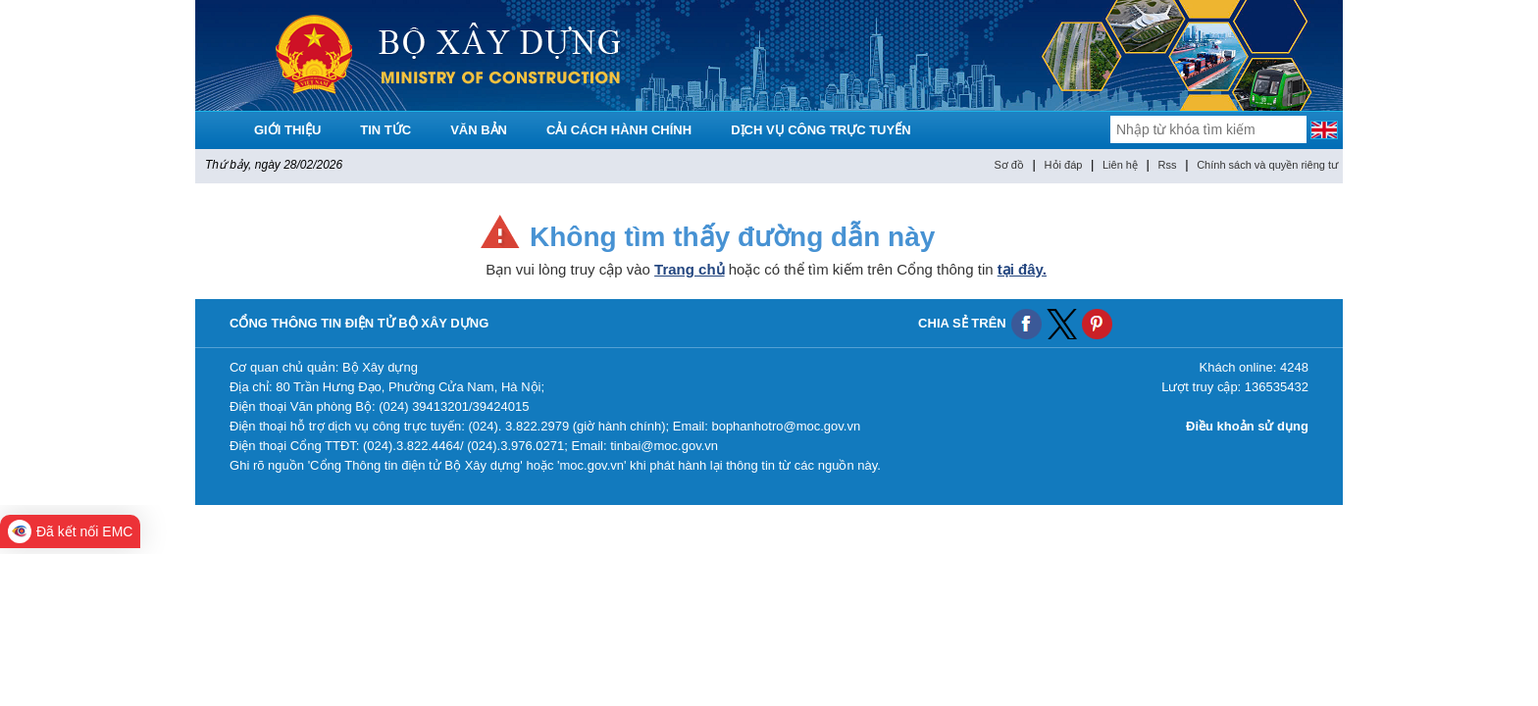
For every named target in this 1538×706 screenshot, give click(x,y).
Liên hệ (1120, 165)
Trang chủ (689, 269)
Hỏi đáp (1064, 165)
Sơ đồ (1009, 165)
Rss (1167, 165)
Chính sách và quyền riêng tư (1267, 165)
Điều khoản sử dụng (1247, 426)
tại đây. (1022, 269)
